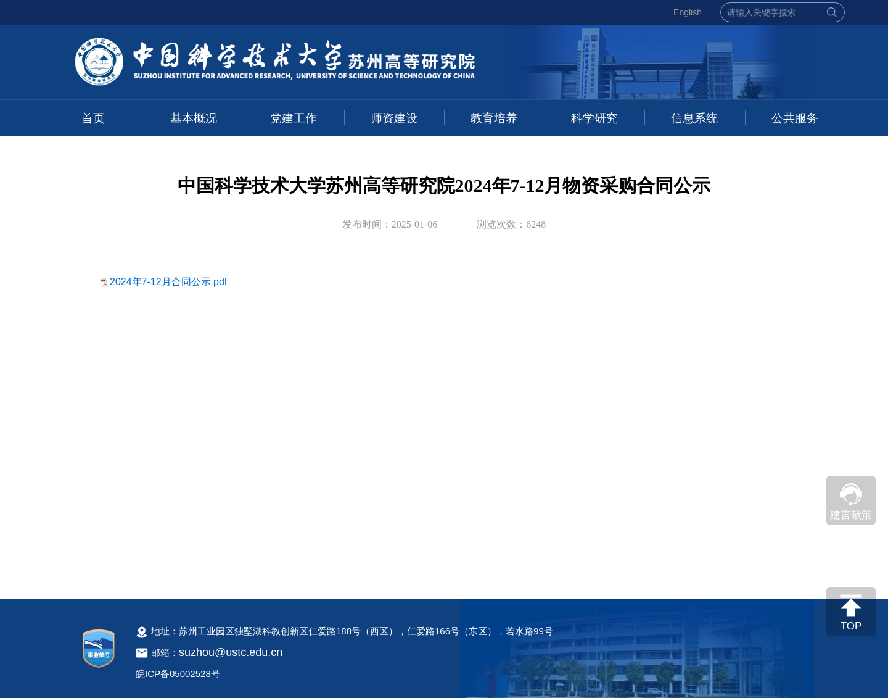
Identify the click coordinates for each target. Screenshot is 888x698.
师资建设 (394, 118)
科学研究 (594, 118)
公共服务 (794, 118)
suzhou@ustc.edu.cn (230, 652)
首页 (93, 118)
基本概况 (193, 118)
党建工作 (293, 118)
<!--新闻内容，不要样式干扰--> (444, 424)
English (687, 12)
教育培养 (494, 118)
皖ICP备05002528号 (178, 673)
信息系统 (694, 118)
